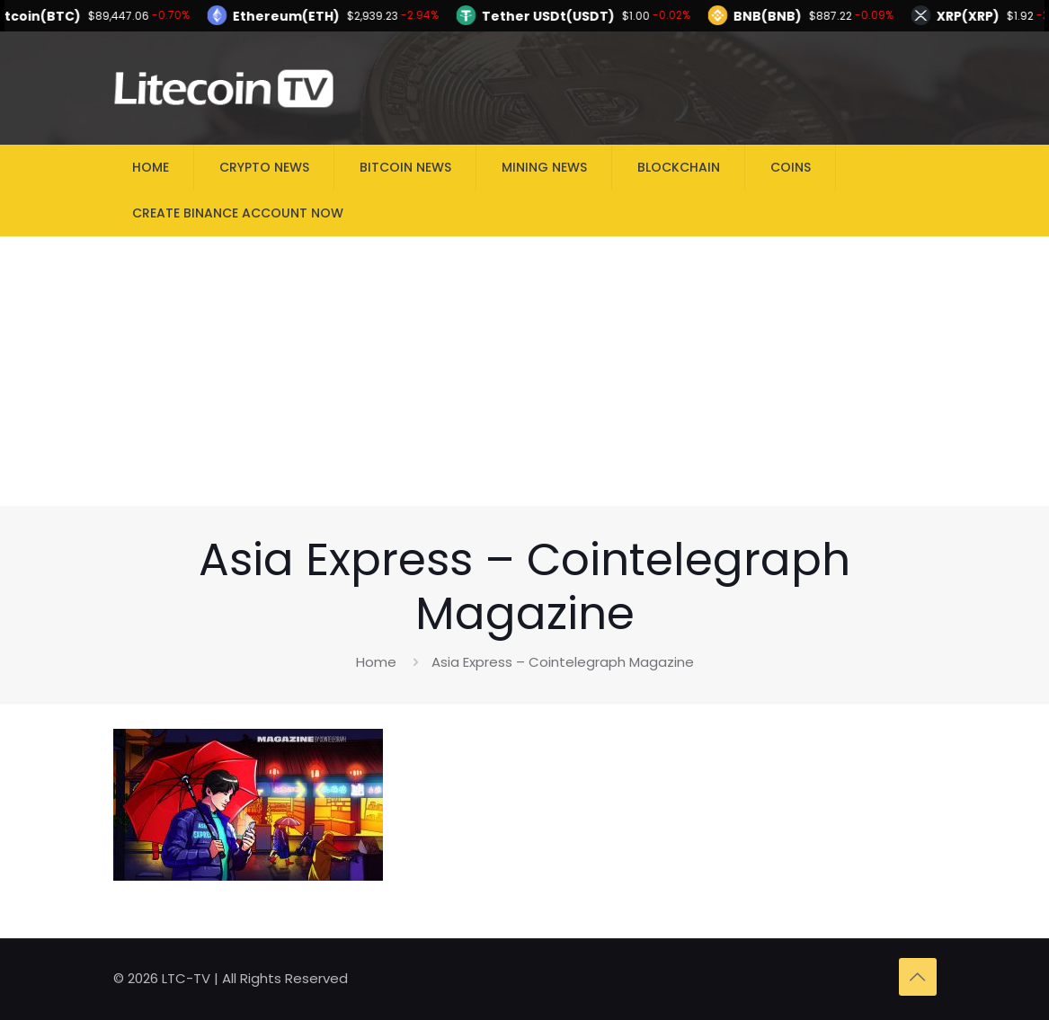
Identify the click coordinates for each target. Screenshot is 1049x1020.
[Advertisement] (524, 371)
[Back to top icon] (918, 977)
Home (376, 661)
